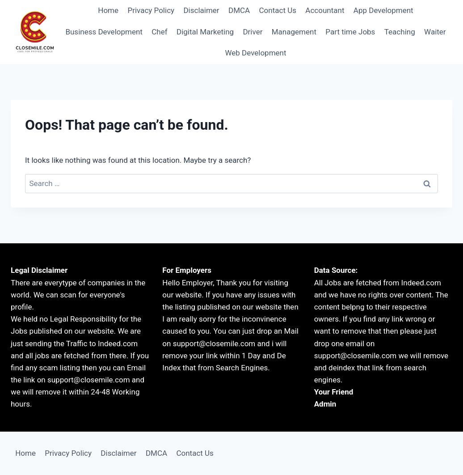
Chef (159, 31)
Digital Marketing (205, 31)
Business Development (104, 31)
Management (294, 31)
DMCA (239, 10)
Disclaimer (201, 10)
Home (108, 10)
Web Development (255, 52)
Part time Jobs (350, 31)
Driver (252, 31)
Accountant (324, 10)
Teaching (399, 31)
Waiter (435, 31)
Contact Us (277, 10)
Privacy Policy (150, 10)
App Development (383, 10)
